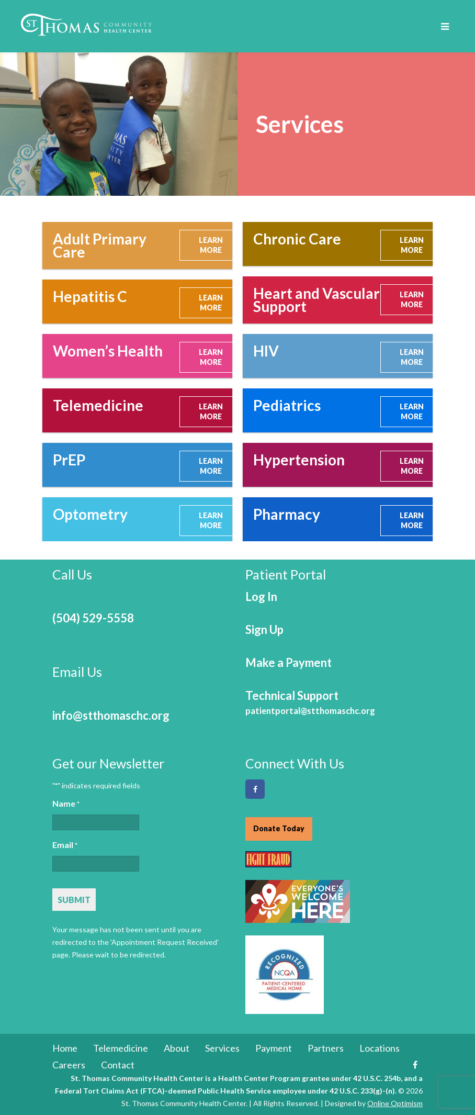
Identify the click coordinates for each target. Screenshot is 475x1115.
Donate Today (278, 828)
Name (66, 804)
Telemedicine (120, 1048)
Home (64, 1048)
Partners (326, 1048)
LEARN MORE (211, 245)
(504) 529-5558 (93, 618)
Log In (261, 596)
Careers (68, 1065)
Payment (273, 1048)
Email (64, 845)
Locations (379, 1048)
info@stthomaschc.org (110, 715)
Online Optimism (395, 1103)
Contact (117, 1065)
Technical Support (310, 702)
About (176, 1048)
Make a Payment (288, 662)
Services (222, 1048)
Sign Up (264, 629)
